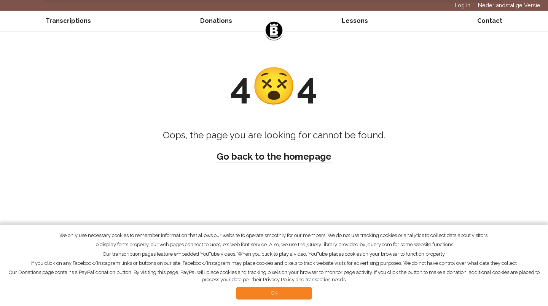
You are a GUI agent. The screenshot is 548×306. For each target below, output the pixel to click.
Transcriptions (68, 20)
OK (274, 293)
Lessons (355, 20)
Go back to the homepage (274, 156)
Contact (489, 20)
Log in (462, 5)
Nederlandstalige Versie (509, 5)
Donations (216, 20)
